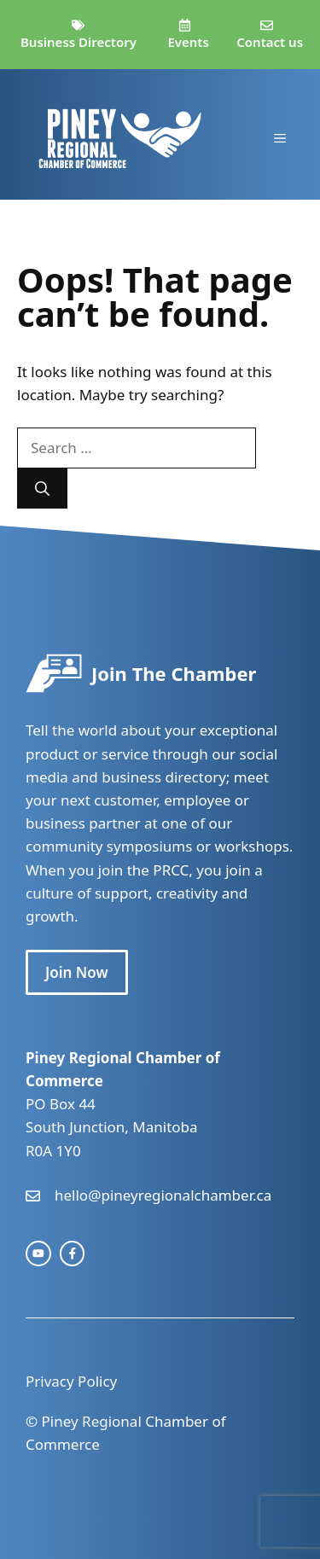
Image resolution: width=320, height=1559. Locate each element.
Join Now (76, 972)
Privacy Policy (71, 1381)
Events (187, 41)
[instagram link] (38, 1253)
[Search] (42, 488)
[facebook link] (72, 1253)
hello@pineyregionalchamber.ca (163, 1195)
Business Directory (78, 41)
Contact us (269, 41)
